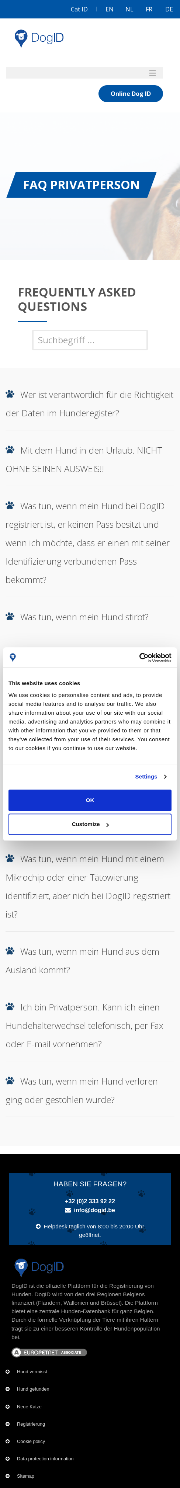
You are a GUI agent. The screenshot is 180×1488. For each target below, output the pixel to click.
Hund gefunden (33, 1389)
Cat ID (79, 9)
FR (149, 9)
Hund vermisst (32, 1371)
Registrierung (31, 1424)
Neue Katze (29, 1406)
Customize (90, 824)
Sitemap (25, 1476)
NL (129, 9)
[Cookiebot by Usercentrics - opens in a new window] (139, 657)
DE (169, 9)
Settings (146, 776)
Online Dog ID (131, 94)
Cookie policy (31, 1441)
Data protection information (45, 1458)
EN (109, 9)
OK (90, 800)
